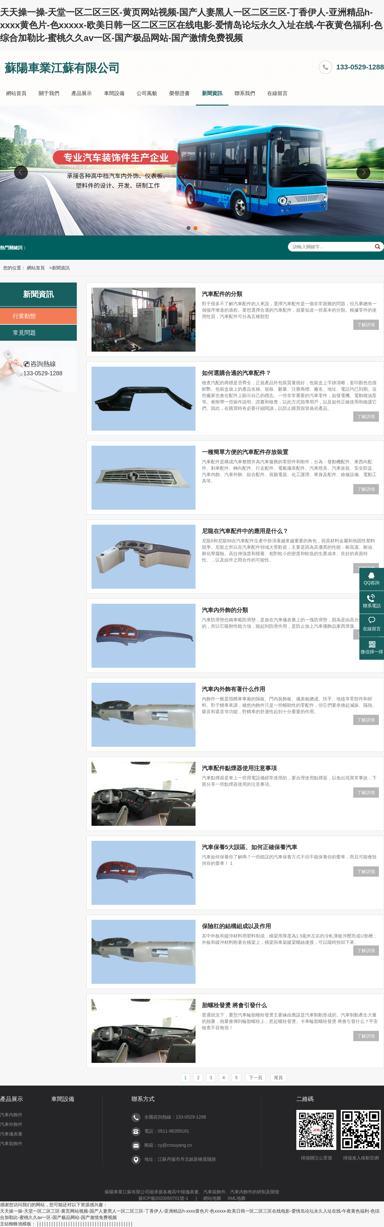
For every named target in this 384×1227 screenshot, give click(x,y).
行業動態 (24, 316)
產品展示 (81, 93)
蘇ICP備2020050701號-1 (163, 1198)
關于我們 (49, 93)
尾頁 (278, 1077)
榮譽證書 (179, 93)
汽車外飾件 (11, 1124)
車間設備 (114, 93)
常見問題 (24, 333)
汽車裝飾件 (11, 1143)
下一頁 (255, 1077)
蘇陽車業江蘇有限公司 (127, 1191)
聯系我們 (245, 93)
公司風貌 (147, 93)
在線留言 (277, 93)
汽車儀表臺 (11, 1133)
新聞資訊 (212, 93)
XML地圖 (236, 1198)
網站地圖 (212, 1198)
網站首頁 (16, 93)
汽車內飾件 (11, 1114)
